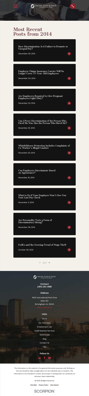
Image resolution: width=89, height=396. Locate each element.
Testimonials (44, 335)
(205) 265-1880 (44, 287)
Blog (44, 339)
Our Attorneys (44, 323)
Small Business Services (45, 331)
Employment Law (44, 327)
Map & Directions (44, 307)
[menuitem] (33, 385)
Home (44, 319)
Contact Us (44, 343)
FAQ (44, 347)
